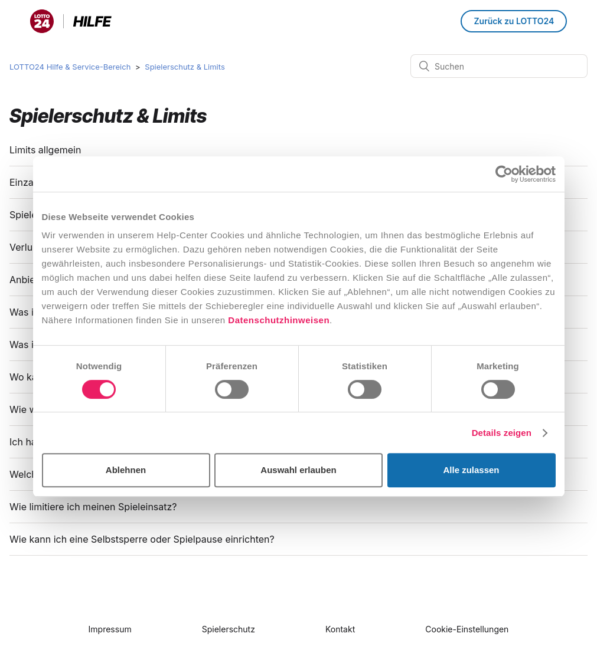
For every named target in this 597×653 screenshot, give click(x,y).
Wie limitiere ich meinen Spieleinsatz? (94, 507)
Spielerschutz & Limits (184, 66)
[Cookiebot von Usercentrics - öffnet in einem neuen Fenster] (504, 174)
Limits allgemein (45, 150)
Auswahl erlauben (298, 470)
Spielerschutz (228, 629)
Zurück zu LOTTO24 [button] (514, 21)
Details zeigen (501, 433)
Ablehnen (126, 470)
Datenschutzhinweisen (279, 320)
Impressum (110, 629)
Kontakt (340, 629)
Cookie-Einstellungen (466, 629)
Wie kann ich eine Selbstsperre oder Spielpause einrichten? (142, 539)
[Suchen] (499, 66)
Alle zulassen (471, 470)
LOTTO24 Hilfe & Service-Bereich (70, 66)
